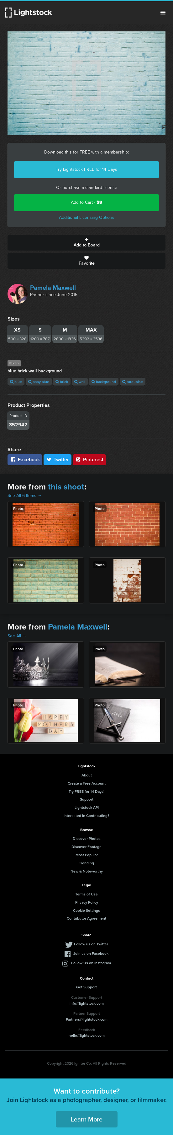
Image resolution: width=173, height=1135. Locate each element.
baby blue (38, 381)
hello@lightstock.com (87, 1035)
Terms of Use (86, 894)
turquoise (132, 381)
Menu (163, 13)
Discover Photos (87, 838)
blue (16, 381)
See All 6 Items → (25, 495)
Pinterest (89, 459)
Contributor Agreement (86, 918)
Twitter (57, 459)
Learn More (86, 1119)
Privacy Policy (86, 902)
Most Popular (87, 854)
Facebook (25, 459)
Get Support (86, 987)
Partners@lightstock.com (86, 1019)
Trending (86, 863)
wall (79, 381)
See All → (17, 636)
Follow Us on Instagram (91, 962)
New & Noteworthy (87, 871)
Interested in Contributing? (86, 815)
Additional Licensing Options (86, 217)
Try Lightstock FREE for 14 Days (86, 169)
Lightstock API (87, 807)
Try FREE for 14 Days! (86, 791)
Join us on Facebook (90, 953)
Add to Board (86, 242)
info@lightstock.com (87, 1003)
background (104, 381)
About (86, 775)
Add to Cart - (86, 202)
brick (61, 381)
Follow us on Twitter (91, 944)
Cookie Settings (86, 910)
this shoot (66, 487)
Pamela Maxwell (53, 287)
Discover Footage (86, 846)
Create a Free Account (87, 783)
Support (86, 799)
